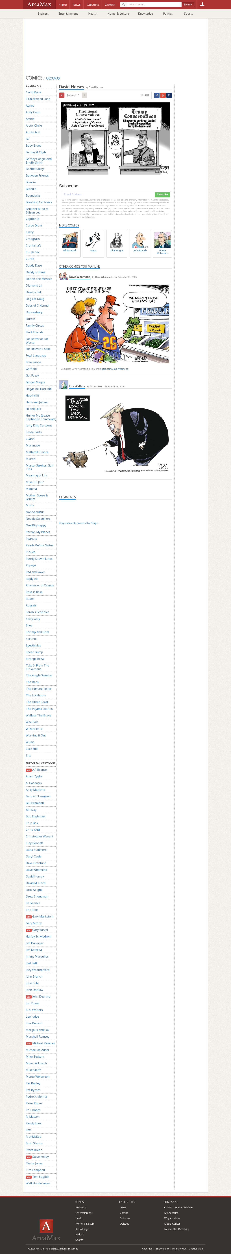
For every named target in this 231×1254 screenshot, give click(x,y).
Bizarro (31, 182)
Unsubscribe (196, 1248)
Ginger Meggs (35, 382)
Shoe (29, 625)
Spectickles (33, 645)
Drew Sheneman (37, 896)
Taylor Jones (34, 1163)
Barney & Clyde (36, 152)
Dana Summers (36, 850)
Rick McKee (33, 1137)
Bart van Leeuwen (38, 796)
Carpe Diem (34, 225)
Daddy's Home (35, 272)
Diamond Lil (34, 285)
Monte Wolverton (37, 1077)
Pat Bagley (33, 1083)
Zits (28, 755)
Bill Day (31, 810)
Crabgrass (33, 239)
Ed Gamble (33, 903)
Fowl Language (36, 355)
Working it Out (36, 735)
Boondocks (33, 195)
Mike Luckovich (36, 1063)
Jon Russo (32, 1003)
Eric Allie (32, 910)
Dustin (30, 319)
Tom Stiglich (37, 1177)
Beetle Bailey (35, 169)
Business (43, 14)
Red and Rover (35, 572)
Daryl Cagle (34, 856)
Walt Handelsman (38, 1183)
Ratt (28, 1130)
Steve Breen (34, 1150)
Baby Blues (33, 146)
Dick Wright (34, 890)
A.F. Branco (36, 770)
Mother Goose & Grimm (37, 497)
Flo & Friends (34, 332)
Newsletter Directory (176, 1229)
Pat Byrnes (33, 1090)
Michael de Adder (37, 1050)
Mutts (30, 505)
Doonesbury (34, 312)
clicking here (89, 217)
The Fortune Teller (38, 689)
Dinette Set (33, 292)
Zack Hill (32, 749)
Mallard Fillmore (37, 452)
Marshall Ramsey (37, 1037)
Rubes (30, 599)
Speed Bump (34, 652)
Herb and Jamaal (37, 402)
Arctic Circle (34, 125)
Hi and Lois (33, 409)
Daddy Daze (34, 265)
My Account (171, 1213)
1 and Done (33, 92)
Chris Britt (33, 830)
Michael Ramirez (40, 1043)
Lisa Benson (34, 1023)
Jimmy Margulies (37, 956)
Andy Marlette (35, 790)
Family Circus (35, 325)
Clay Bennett (34, 843)
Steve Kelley (37, 1157)
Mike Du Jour (35, 482)
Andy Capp (33, 112)
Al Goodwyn (34, 783)
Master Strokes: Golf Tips (39, 467)
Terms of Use (179, 1248)
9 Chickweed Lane (38, 99)
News (123, 1207)
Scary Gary (33, 619)
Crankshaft (33, 245)
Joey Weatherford (37, 970)
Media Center (172, 1223)
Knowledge (145, 14)
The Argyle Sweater (39, 675)
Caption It (32, 219)
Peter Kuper (34, 1103)
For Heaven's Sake (38, 349)
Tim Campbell (35, 1170)
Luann (30, 439)
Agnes (30, 105)
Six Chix (31, 639)
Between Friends (37, 175)
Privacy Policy (162, 1248)
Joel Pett (31, 963)
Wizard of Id (34, 729)
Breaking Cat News (39, 202)
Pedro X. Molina (36, 1097)
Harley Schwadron (38, 936)
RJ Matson (33, 1117)
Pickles (30, 552)
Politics (168, 14)
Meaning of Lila (36, 475)
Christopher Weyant (39, 836)
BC (28, 139)
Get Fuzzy (32, 375)
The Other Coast (37, 702)
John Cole (32, 983)
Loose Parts (34, 432)
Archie (30, 119)
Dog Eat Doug (35, 299)
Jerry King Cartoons (39, 425)
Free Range (33, 362)
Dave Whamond (36, 870)
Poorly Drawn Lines (39, 559)
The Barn (32, 682)
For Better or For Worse (37, 340)
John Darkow (34, 990)
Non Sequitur (35, 512)
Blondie (31, 189)
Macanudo (33, 445)
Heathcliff (32, 395)
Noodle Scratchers (38, 519)
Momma (31, 489)
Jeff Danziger (34, 943)
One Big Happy (36, 525)
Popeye (31, 565)
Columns (125, 1218)
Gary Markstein (39, 916)
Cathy (30, 232)
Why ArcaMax (172, 1218)
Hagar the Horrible (39, 389)
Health (92, 14)
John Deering (38, 997)
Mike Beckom (35, 1057)
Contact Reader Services (178, 1207)
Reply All (32, 579)
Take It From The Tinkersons (37, 667)
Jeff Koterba (34, 950)
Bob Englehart (35, 816)
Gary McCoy (34, 923)
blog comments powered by (78, 523)
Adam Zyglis (34, 776)
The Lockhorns (36, 695)
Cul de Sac (33, 252)
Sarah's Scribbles (37, 612)
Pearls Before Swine (39, 545)
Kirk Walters (34, 1010)
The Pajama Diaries (39, 709)
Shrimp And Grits (37, 632)
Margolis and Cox (37, 1030)
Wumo (30, 742)
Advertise (147, 1248)
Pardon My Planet (38, 532)
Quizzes (124, 1223)
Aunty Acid (33, 132)
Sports (188, 14)
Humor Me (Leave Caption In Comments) (41, 417)
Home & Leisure (118, 14)
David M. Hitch (35, 883)
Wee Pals (32, 722)
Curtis (30, 259)
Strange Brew (35, 659)
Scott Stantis (34, 1143)
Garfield (31, 369)
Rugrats (31, 605)
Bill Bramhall (35, 803)
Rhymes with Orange (40, 585)
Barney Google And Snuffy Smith (39, 160)
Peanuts (31, 539)
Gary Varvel (37, 930)
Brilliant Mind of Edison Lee (37, 210)
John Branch (34, 976)
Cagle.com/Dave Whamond (114, 368)
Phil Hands (33, 1110)
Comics (124, 1213)
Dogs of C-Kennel (37, 305)
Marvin (31, 459)
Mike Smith (33, 1070)
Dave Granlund (36, 863)
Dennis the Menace (39, 279)
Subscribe (162, 194)
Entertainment (68, 14)
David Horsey (35, 876)
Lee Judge (32, 1016)
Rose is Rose (34, 592)
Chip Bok (32, 823)
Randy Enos (33, 1123)
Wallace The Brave (38, 715)
